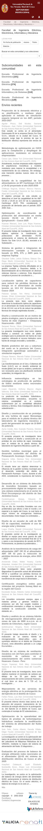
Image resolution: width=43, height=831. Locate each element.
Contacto (5, 800)
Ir (39, 56)
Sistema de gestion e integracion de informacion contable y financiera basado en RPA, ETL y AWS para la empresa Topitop (21, 252)
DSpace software (12, 793)
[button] (33, 17)
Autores (26, 42)
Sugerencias (16, 800)
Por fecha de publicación (12, 42)
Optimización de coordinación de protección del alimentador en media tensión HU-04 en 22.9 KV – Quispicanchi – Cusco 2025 (21, 217)
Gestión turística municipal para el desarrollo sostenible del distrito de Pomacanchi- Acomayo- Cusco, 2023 (21, 453)
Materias (6, 46)
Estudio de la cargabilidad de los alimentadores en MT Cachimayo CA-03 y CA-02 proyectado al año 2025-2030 (21, 183)
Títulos (34, 42)
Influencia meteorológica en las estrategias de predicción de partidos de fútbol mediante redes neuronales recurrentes (21, 382)
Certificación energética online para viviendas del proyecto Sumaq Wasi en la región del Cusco (21, 586)
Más (3, 787)
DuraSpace (6, 798)
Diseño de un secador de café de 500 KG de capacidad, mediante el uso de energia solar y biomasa (21, 523)
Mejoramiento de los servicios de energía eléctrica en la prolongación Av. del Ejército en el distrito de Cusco (21, 691)
